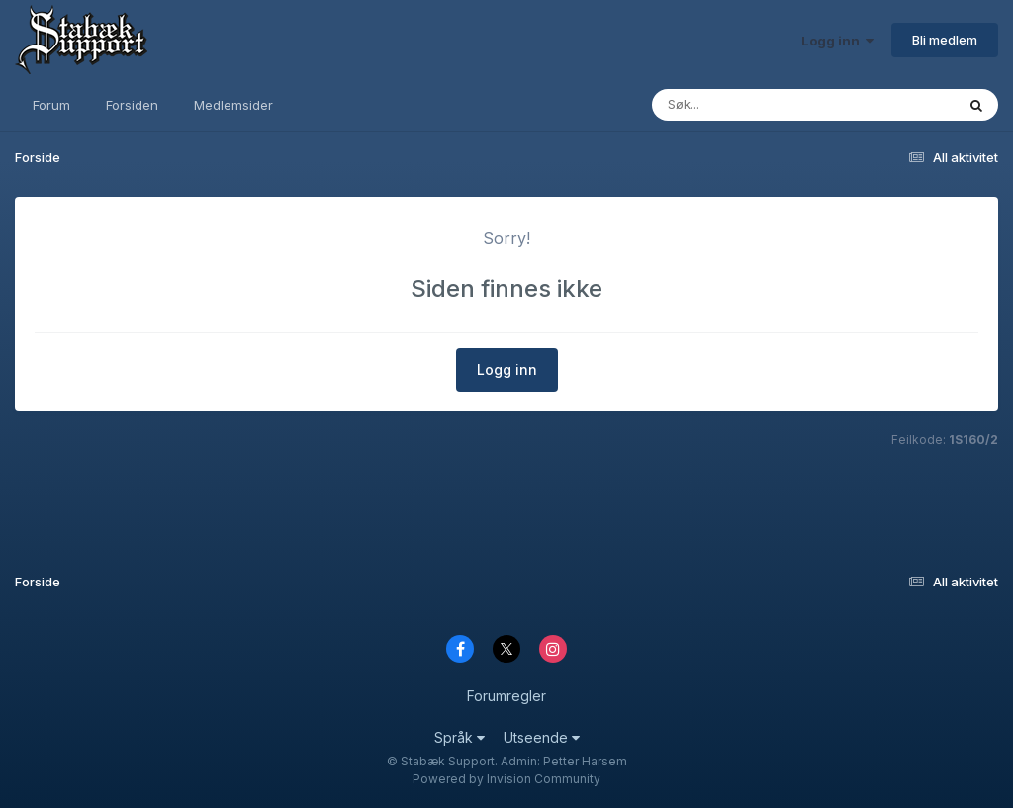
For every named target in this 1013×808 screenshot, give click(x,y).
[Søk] (784, 105)
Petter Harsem (585, 761)
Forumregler (506, 695)
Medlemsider (233, 105)
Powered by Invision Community (506, 778)
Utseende (542, 737)
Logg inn (837, 40)
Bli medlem (944, 39)
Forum (51, 105)
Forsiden (132, 105)
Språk (459, 737)
